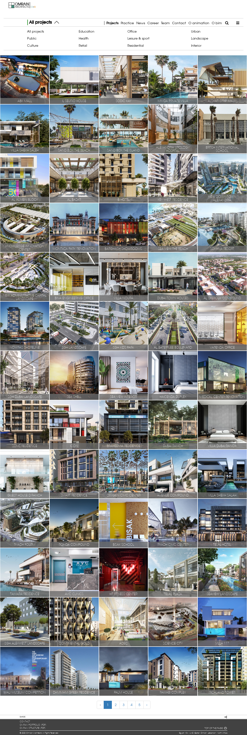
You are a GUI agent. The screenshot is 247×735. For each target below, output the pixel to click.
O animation (198, 23)
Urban (195, 31)
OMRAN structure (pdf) (33, 728)
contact (25, 721)
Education (86, 31)
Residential (135, 45)
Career (153, 23)
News (140, 23)
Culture (32, 45)
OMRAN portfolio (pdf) (33, 725)
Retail (83, 45)
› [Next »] (146, 705)
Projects (112, 23)
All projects (35, 31)
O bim (217, 23)
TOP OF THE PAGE (216, 728)
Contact (179, 23)
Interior (196, 45)
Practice (127, 23)
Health (84, 38)
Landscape (199, 38)
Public (31, 38)
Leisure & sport (138, 38)
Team (165, 23)
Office (132, 31)
